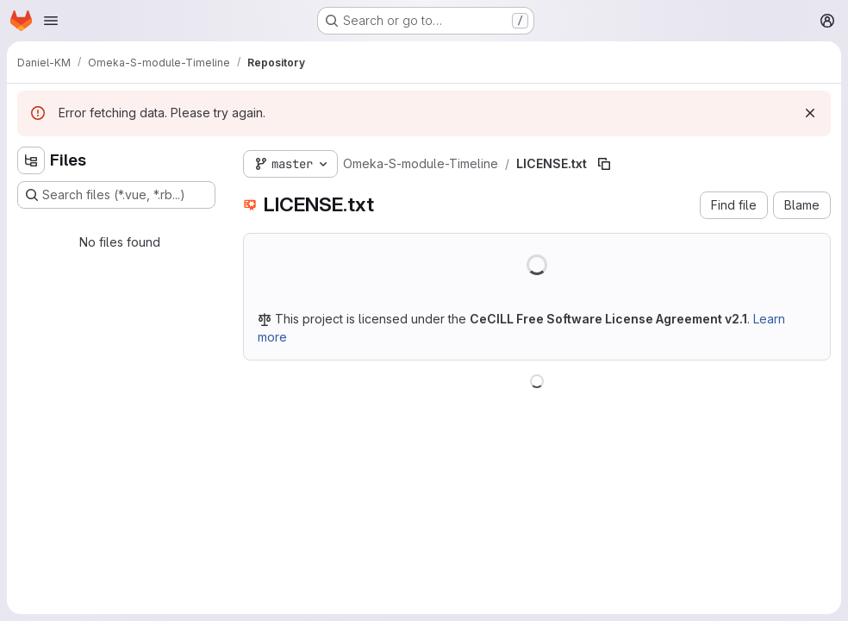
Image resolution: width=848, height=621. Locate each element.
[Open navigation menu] (51, 20)
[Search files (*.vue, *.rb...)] (116, 195)
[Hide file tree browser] (31, 160)
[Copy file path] (604, 164)
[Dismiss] (810, 113)
